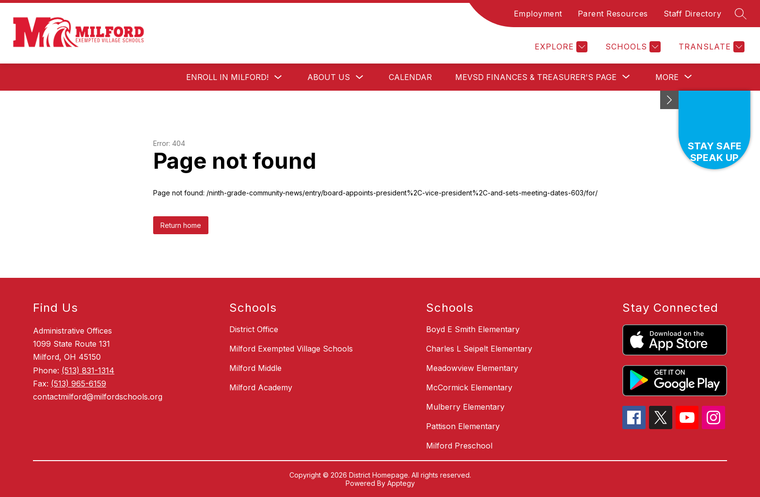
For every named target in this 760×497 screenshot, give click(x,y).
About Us (328, 77)
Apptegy (401, 483)
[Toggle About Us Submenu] (359, 77)
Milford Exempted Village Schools (291, 348)
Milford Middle (255, 368)
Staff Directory (693, 13)
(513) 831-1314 (88, 370)
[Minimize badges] (669, 100)
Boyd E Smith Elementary (473, 329)
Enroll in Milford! (227, 77)
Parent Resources (613, 13)
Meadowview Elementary (472, 368)
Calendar (410, 77)
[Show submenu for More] (667, 77)
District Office (253, 329)
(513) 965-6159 (78, 383)
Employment (538, 13)
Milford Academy (260, 387)
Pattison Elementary (463, 426)
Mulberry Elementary (465, 407)
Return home (180, 225)
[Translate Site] (710, 47)
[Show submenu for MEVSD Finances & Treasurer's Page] (536, 77)
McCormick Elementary (469, 387)
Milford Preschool (459, 445)
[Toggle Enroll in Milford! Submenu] (278, 77)
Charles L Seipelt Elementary (479, 348)
